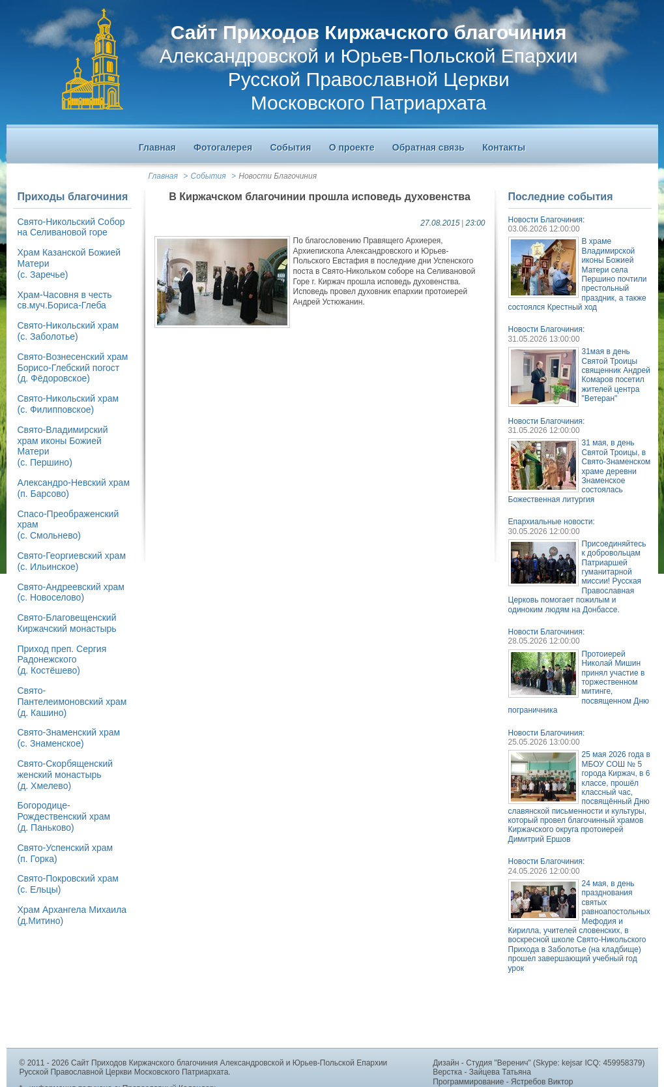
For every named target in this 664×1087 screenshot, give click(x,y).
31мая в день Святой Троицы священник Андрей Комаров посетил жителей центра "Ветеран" (616, 375)
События (208, 176)
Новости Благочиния (277, 176)
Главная (163, 176)
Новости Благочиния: (546, 219)
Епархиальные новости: (551, 521)
